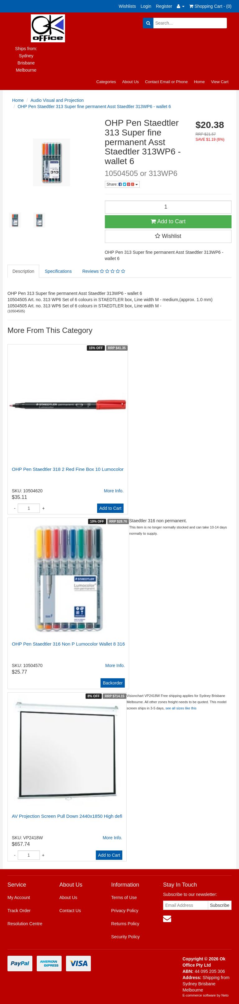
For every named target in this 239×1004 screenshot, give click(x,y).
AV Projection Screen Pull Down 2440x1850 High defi (67, 816)
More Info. (114, 490)
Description (23, 271)
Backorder (113, 682)
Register (164, 6)
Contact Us (70, 910)
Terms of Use (124, 897)
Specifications (58, 271)
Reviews (103, 271)
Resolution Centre (24, 923)
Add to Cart (168, 221)
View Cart (219, 81)
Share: (122, 184)
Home (199, 81)
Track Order (18, 910)
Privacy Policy (124, 910)
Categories (106, 81)
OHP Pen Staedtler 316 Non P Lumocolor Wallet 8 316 (68, 643)
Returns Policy (125, 923)
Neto (224, 995)
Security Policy (125, 936)
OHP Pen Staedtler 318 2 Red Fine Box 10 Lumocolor (68, 469)
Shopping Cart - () (210, 6)
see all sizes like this (181, 708)
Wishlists (127, 6)
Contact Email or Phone (166, 81)
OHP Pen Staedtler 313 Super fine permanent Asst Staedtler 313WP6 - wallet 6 (94, 106)
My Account (18, 897)
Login (146, 6)
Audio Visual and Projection (57, 100)
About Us (130, 81)
